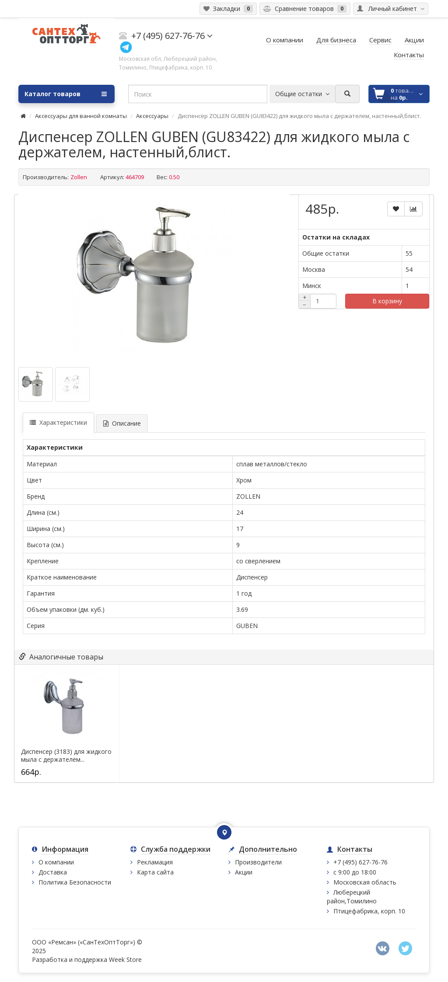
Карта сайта (155, 872)
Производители (258, 862)
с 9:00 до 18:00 (354, 872)
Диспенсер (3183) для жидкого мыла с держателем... (66, 755)
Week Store (125, 959)
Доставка (52, 872)
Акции (243, 872)
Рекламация (155, 862)
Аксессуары (152, 116)
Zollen (78, 177)
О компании (56, 862)
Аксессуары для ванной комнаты (81, 116)
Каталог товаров (65, 94)
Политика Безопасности (74, 882)
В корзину (387, 301)
